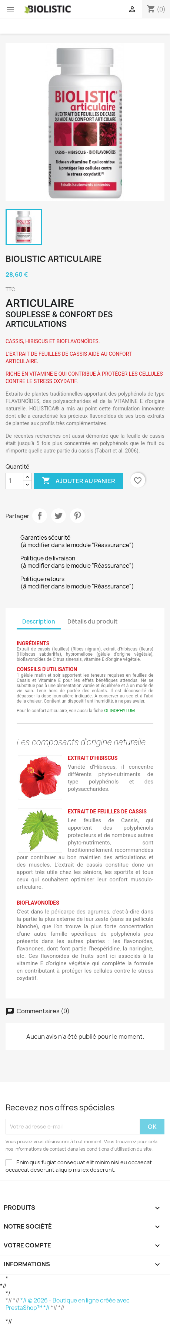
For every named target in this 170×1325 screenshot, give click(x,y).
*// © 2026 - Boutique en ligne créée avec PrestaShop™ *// (68, 1304)
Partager (39, 515)
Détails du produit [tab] (92, 621)
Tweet (58, 515)
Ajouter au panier (78, 481)
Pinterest (77, 515)
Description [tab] (38, 621)
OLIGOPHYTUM (119, 710)
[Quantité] (14, 481)
